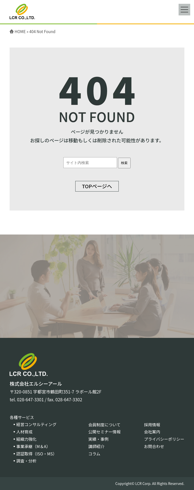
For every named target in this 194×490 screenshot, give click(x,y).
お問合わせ (154, 446)
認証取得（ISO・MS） (36, 454)
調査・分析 (26, 461)
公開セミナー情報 (104, 432)
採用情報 (152, 425)
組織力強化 (26, 439)
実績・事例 (98, 439)
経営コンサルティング (36, 424)
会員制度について (104, 425)
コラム (94, 454)
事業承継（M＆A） (33, 446)
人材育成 (24, 432)
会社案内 (152, 432)
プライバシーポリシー (164, 439)
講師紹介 (96, 446)
